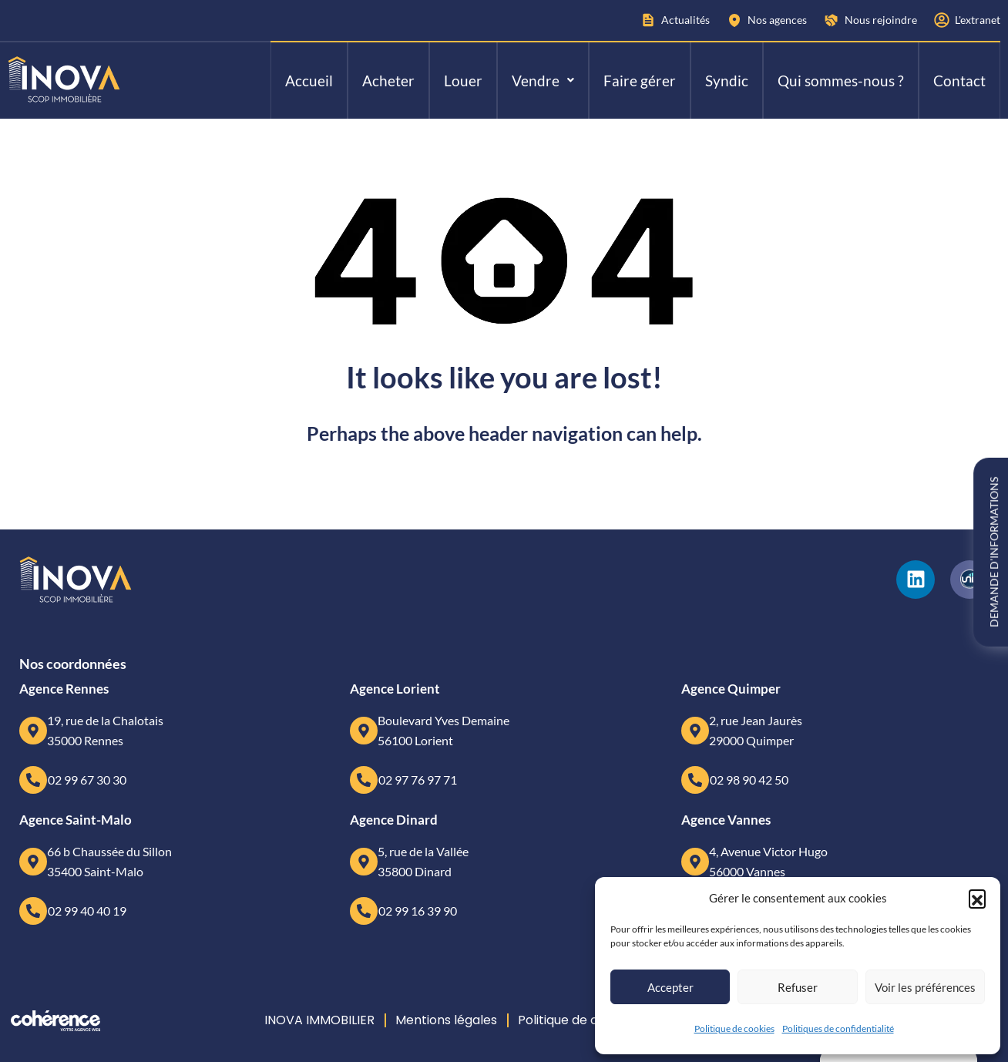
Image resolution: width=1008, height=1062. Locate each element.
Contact (959, 80)
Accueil (309, 80)
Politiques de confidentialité (838, 1028)
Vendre (543, 80)
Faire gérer (639, 80)
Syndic (726, 80)
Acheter (388, 80)
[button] (977, 898)
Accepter (670, 987)
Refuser (798, 987)
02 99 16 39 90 (417, 910)
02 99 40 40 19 (87, 910)
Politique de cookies (734, 1028)
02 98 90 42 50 (749, 779)
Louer (463, 80)
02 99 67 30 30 (87, 779)
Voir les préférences (925, 987)
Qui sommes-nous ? (841, 80)
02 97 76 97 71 (417, 779)
